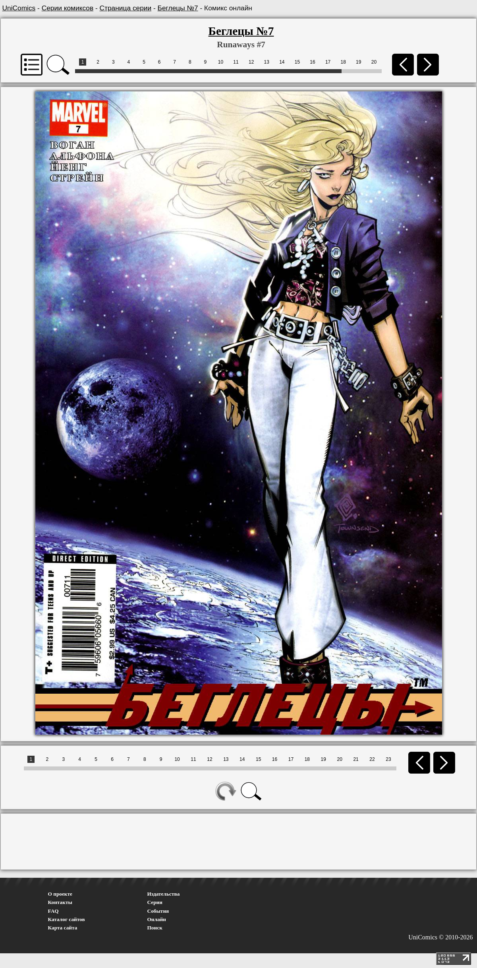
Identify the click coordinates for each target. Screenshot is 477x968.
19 (358, 62)
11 (235, 62)
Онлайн (156, 919)
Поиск (154, 928)
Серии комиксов (67, 8)
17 (327, 62)
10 (220, 62)
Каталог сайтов (66, 919)
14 (281, 62)
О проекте (60, 894)
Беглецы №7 (178, 8)
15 (297, 62)
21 (355, 759)
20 (374, 62)
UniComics (19, 8)
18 (343, 62)
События (158, 911)
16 (312, 62)
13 (266, 62)
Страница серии (126, 8)
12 (251, 62)
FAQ (53, 911)
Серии (154, 902)
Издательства (163, 894)
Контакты (60, 902)
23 (388, 759)
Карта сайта (62, 928)
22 (372, 759)
